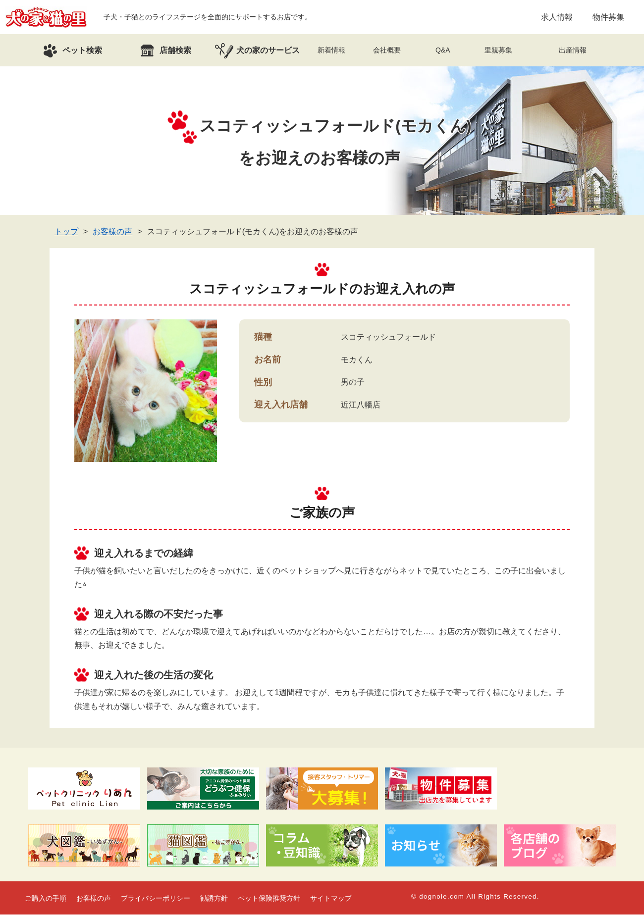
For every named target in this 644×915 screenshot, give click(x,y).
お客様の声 (112, 232)
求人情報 (557, 17)
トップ (66, 232)
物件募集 (608, 17)
